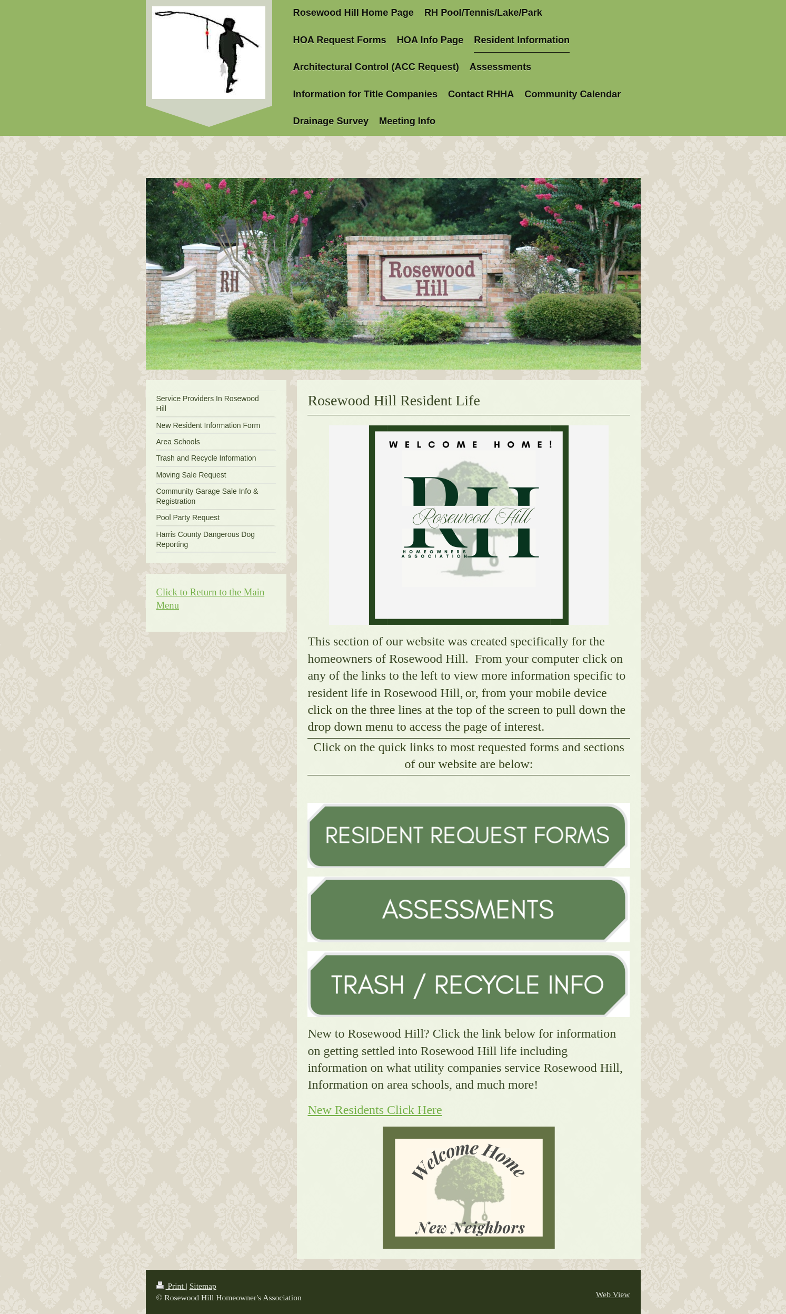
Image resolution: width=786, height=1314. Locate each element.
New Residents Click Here (374, 1110)
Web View (613, 1294)
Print (171, 1285)
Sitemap (203, 1285)
